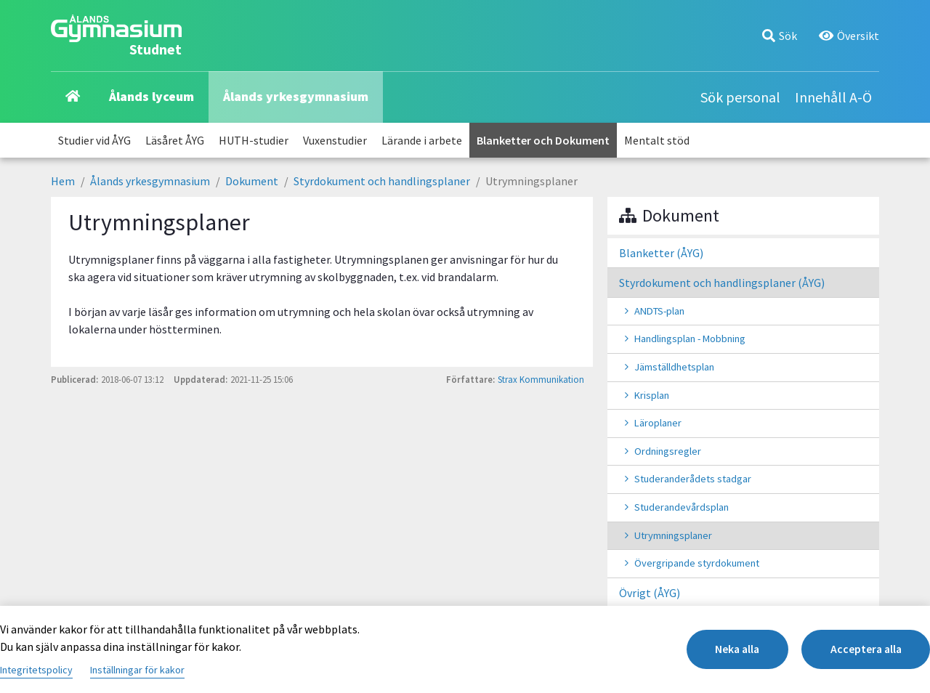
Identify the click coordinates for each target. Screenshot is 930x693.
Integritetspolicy (36, 669)
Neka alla (727, 649)
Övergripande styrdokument (696, 563)
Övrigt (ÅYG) (649, 592)
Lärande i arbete (421, 140)
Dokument (251, 181)
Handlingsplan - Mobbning (689, 338)
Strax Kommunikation (541, 379)
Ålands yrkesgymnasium (295, 96)
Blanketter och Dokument (543, 140)
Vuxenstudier (335, 140)
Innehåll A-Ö (833, 97)
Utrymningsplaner (673, 535)
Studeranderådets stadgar (692, 478)
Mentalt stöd (657, 140)
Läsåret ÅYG (174, 140)
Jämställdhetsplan (674, 366)
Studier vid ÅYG (94, 140)
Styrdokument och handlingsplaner (382, 181)
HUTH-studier (253, 140)
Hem (63, 181)
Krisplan (651, 395)
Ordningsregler (667, 451)
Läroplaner (658, 422)
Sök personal (740, 97)
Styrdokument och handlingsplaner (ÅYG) (722, 282)
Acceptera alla (862, 649)
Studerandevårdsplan (681, 507)
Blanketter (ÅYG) (661, 253)
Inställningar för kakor (137, 669)
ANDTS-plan (659, 310)
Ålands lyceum (151, 96)
